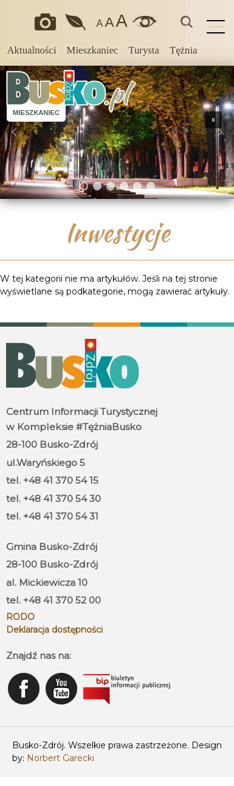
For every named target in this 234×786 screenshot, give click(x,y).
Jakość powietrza (76, 22)
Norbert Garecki (60, 758)
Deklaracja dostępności (54, 629)
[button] (14, 132)
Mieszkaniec (93, 50)
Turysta (143, 50)
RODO (20, 616)
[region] (117, 132)
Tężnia (184, 50)
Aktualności (31, 50)
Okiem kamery (48, 22)
